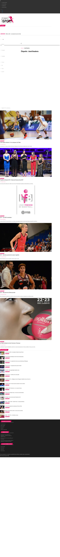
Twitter (3, 11)
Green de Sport (5, 432)
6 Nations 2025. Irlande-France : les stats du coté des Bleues (14, 392)
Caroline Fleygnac (3, 294)
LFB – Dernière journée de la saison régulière (9, 255)
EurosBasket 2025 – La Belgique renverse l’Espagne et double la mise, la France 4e (17, 379)
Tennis (3, 62)
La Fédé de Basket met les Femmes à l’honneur (10, 343)
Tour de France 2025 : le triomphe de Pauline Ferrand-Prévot (14, 352)
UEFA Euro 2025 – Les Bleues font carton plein (12, 374)
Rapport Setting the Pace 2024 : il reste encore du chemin (14, 410)
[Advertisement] (16, 29)
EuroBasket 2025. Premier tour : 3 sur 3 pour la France (13, 388)
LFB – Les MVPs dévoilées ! (6, 217)
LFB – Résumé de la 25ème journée (7, 292)
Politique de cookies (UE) (4, 429)
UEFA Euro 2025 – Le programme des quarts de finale (13, 365)
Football (3, 50)
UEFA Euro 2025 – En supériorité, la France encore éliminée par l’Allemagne (16, 361)
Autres (3, 71)
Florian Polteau (3, 144)
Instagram (3, 12)
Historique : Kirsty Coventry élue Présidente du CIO (13, 397)
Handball (3, 56)
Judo (2, 68)
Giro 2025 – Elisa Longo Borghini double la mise (12, 370)
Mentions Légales (3, 425)
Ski (2, 65)
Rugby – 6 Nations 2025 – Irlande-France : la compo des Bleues (14, 401)
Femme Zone (4, 5)
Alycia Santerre (3, 219)
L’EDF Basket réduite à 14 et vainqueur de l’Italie (10, 142)
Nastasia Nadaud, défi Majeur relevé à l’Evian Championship (14, 356)
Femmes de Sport (4, 2)
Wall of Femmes (4, 7)
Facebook (3, 9)
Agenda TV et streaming (6, 108)
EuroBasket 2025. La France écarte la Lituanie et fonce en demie (15, 383)
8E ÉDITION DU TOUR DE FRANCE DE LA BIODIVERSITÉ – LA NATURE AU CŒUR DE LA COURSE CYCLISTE (6, 435)
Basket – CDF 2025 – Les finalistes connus (11, 415)
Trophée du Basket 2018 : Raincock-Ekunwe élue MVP (11, 180)
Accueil (22, 48)
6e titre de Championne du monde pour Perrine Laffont (13, 406)
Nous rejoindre (2, 426)
